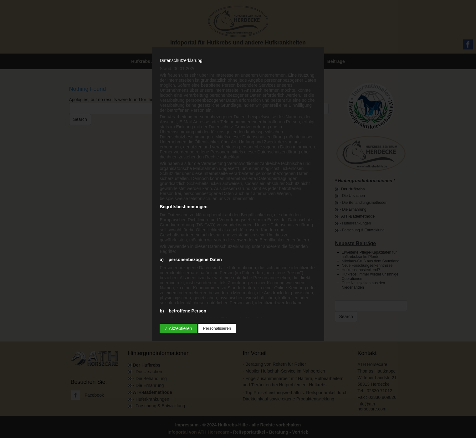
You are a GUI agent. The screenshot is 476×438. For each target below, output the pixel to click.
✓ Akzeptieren (178, 328)
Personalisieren (217, 328)
